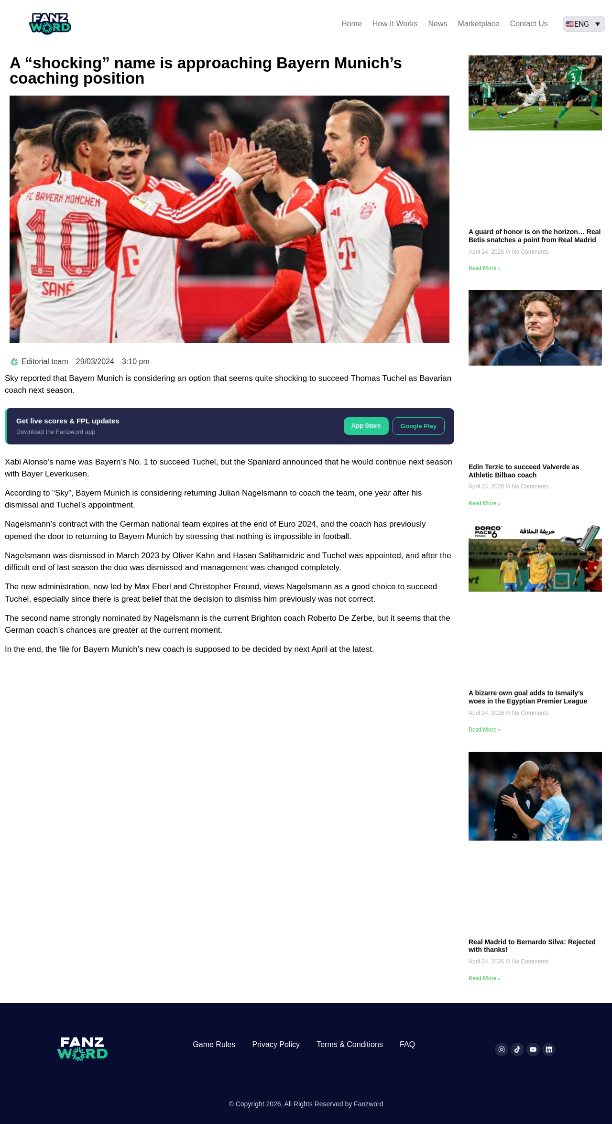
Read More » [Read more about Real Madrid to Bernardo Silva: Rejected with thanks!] (485, 978)
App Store (366, 425)
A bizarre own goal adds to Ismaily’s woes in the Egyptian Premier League (528, 697)
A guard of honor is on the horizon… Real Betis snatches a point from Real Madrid (535, 236)
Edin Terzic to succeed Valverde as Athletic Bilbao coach (524, 471)
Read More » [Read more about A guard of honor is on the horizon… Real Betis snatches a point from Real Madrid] (485, 268)
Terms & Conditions (350, 1044)
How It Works (395, 24)
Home (351, 24)
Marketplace (478, 24)
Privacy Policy (276, 1044)
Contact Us (529, 24)
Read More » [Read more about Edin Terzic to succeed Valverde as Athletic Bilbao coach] (485, 503)
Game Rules (214, 1044)
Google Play (419, 426)
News (437, 24)
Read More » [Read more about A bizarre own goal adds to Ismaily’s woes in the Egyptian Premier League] (485, 729)
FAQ (407, 1044)
